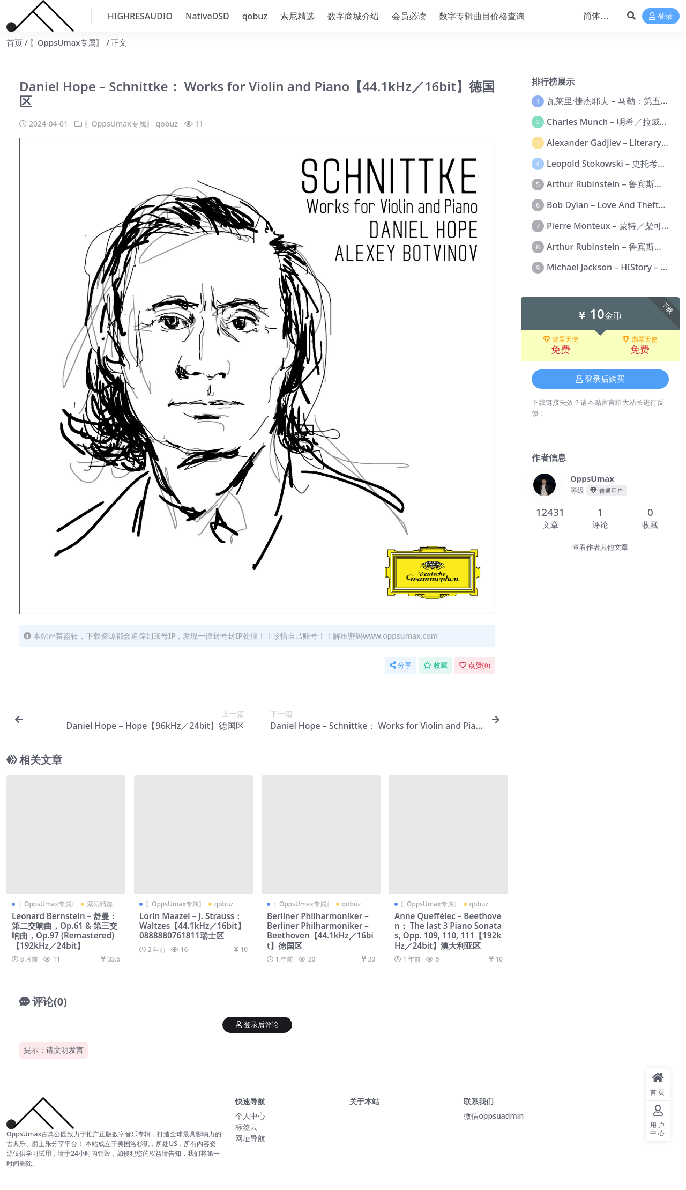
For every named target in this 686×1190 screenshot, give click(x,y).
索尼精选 (100, 903)
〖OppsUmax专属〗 (67, 42)
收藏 (435, 665)
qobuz (167, 124)
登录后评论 (257, 1025)
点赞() (474, 665)
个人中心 (250, 1116)
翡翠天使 (560, 339)
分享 (401, 665)
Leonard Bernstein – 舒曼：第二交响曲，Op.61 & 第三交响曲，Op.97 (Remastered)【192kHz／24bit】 (64, 931)
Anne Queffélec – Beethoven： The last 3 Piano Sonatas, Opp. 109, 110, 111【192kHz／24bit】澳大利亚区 (448, 931)
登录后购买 (600, 379)
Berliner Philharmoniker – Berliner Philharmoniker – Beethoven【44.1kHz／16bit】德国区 (320, 931)
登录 (661, 16)
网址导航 (250, 1138)
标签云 (246, 1127)
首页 (14, 42)
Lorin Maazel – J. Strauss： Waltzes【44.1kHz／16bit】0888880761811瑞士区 (192, 926)
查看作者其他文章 (600, 547)
